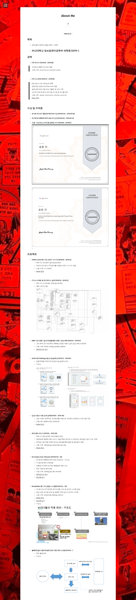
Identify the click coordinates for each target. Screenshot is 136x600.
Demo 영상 (35, 98)
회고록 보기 (40, 476)
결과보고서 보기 (42, 349)
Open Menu (5, 5)
